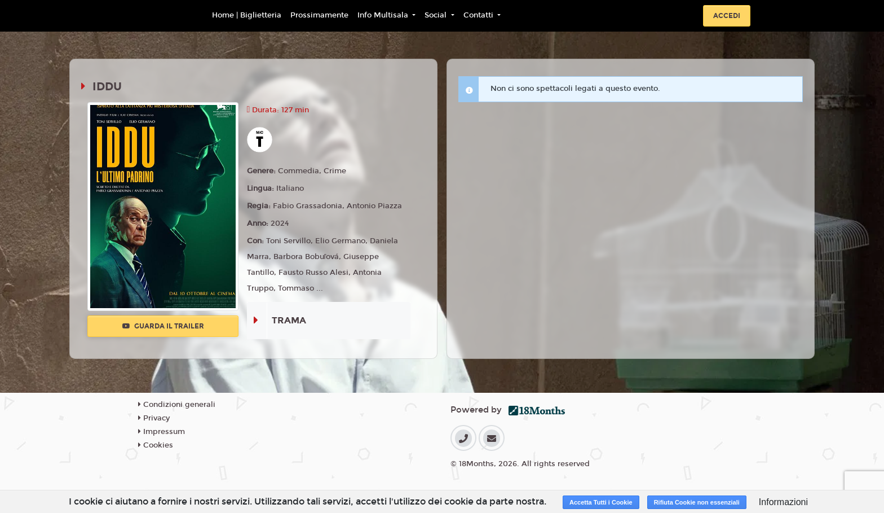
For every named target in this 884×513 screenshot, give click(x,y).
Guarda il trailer (163, 326)
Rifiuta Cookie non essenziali (697, 502)
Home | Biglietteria (246, 15)
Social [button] (437, 15)
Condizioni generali (176, 404)
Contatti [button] (479, 15)
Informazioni (783, 502)
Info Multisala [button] (383, 15)
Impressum (161, 431)
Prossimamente (319, 15)
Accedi (726, 16)
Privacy (154, 418)
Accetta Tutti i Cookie (601, 502)
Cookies (155, 445)
